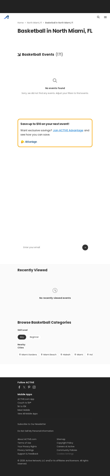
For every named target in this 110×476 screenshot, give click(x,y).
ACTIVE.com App (26, 399)
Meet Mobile (24, 410)
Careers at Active (65, 446)
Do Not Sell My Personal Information (36, 430)
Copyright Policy (65, 442)
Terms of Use (24, 442)
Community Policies (67, 450)
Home (21, 22)
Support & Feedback (28, 453)
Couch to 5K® (24, 402)
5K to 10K (22, 406)
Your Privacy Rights (27, 446)
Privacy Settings (26, 450)
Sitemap (61, 439)
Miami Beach (48, 354)
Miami (78, 354)
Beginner (34, 337)
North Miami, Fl (34, 22)
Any (22, 337)
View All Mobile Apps (28, 413)
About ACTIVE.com (27, 439)
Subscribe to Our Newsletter (32, 424)
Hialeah (65, 354)
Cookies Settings (65, 453)
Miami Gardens (28, 354)
